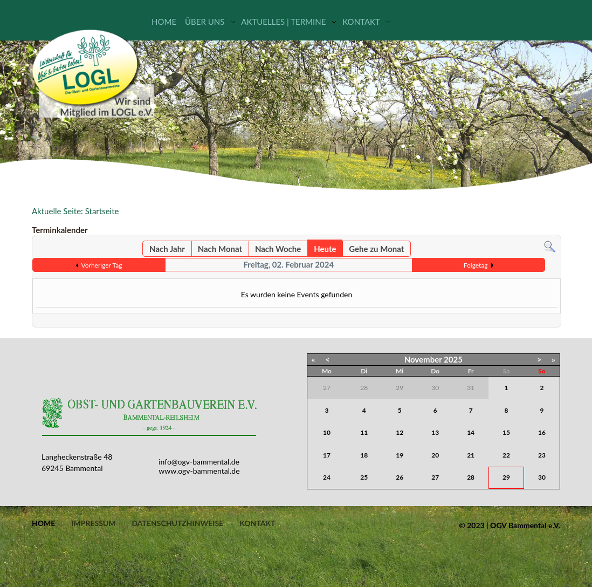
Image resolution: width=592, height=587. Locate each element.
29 (506, 477)
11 (364, 432)
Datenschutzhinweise (177, 523)
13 (435, 432)
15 (506, 432)
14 (470, 432)
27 (435, 477)
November (423, 359)
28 (470, 477)
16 (542, 432)
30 (542, 477)
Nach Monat (220, 249)
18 (364, 455)
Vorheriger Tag (101, 265)
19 (399, 455)
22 (506, 455)
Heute (325, 249)
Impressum (93, 523)
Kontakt (361, 21)
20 (435, 455)
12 (399, 432)
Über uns (204, 21)
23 (542, 455)
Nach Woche (278, 249)
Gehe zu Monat (376, 249)
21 (470, 455)
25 (364, 477)
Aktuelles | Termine (283, 21)
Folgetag (476, 265)
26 (399, 477)
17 (327, 455)
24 (327, 477)
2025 (453, 359)
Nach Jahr (167, 249)
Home (164, 21)
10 (327, 432)
